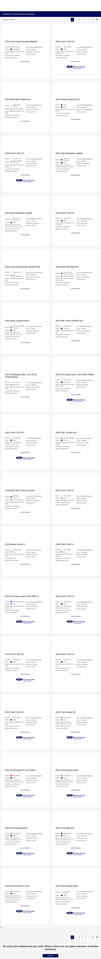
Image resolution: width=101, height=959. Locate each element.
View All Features (25, 61)
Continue (50, 955)
